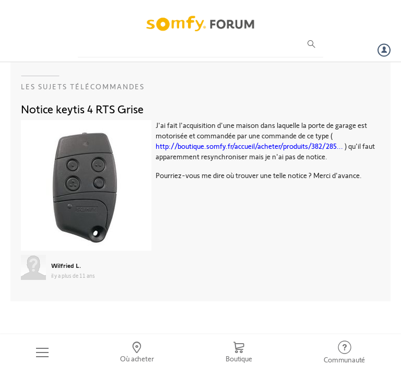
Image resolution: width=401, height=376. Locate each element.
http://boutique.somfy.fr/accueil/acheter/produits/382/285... (249, 146)
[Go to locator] (137, 352)
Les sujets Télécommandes (83, 86)
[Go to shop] (239, 352)
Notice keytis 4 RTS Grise (82, 108)
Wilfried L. (66, 265)
